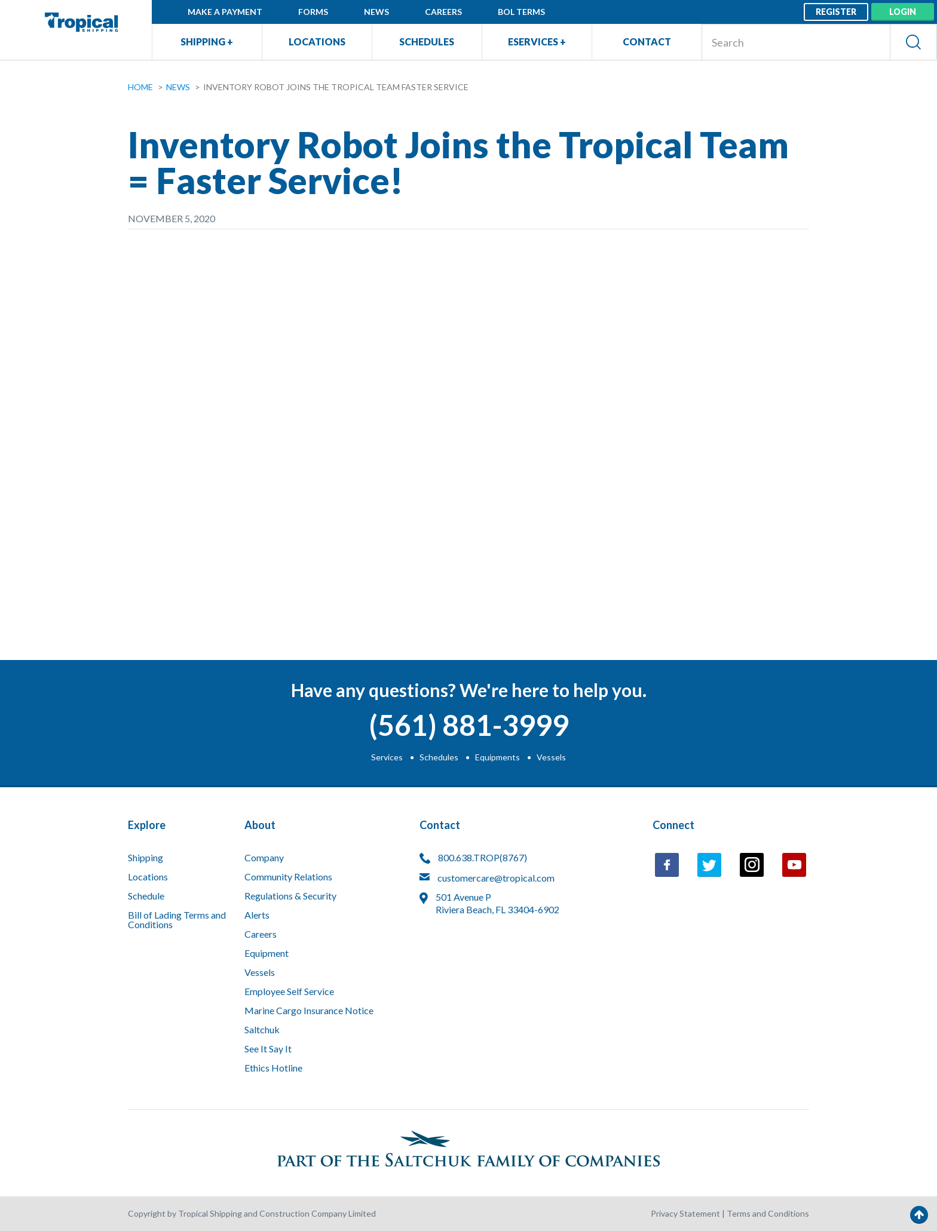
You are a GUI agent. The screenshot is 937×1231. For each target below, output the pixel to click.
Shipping (145, 858)
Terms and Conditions (768, 1213)
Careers (443, 12)
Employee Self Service (289, 992)
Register (836, 12)
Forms (313, 12)
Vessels (551, 757)
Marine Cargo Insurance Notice (308, 1011)
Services (387, 757)
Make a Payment (225, 12)
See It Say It (268, 1049)
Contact (647, 41)
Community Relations (288, 877)
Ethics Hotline (273, 1068)
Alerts (257, 915)
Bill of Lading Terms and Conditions (177, 920)
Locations (317, 41)
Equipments (497, 757)
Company (264, 858)
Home (140, 87)
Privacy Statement (685, 1213)
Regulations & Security (290, 896)
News (376, 12)
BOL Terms (521, 12)
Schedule (146, 896)
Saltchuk (262, 1030)
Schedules (426, 41)
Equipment (266, 953)
